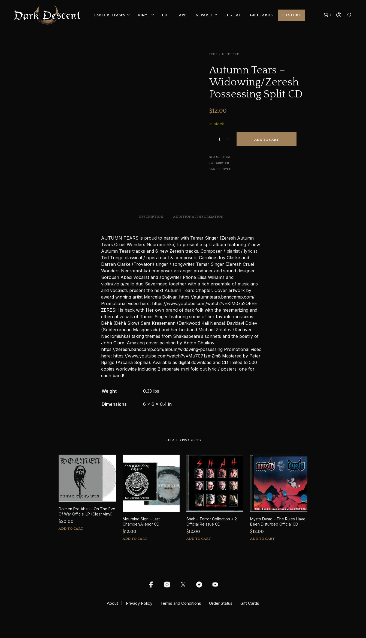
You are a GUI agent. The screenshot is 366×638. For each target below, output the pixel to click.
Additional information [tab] (198, 217)
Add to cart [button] (71, 528)
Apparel (204, 15)
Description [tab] (151, 217)
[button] (327, 15)
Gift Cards (261, 15)
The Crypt (223, 169)
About (112, 603)
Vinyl (143, 15)
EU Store (291, 15)
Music (226, 54)
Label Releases (109, 15)
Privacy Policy (139, 603)
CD (164, 15)
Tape (181, 15)
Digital (233, 15)
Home (213, 54)
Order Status (220, 603)
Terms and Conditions (180, 603)
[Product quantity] (220, 139)
